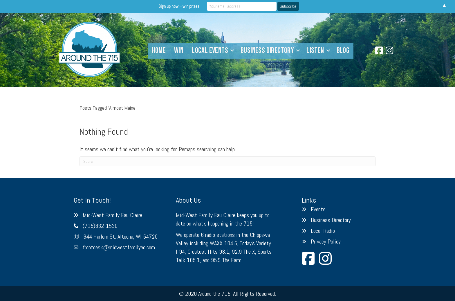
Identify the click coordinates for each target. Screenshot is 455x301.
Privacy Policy (326, 241)
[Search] (227, 161)
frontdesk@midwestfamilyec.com (119, 247)
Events (318, 209)
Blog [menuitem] (343, 50)
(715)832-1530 (100, 226)
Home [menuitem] (159, 50)
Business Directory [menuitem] (267, 50)
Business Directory (331, 220)
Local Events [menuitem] (210, 50)
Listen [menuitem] (315, 50)
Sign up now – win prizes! (179, 6)
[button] (232, 51)
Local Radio (323, 231)
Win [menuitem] (178, 50)
